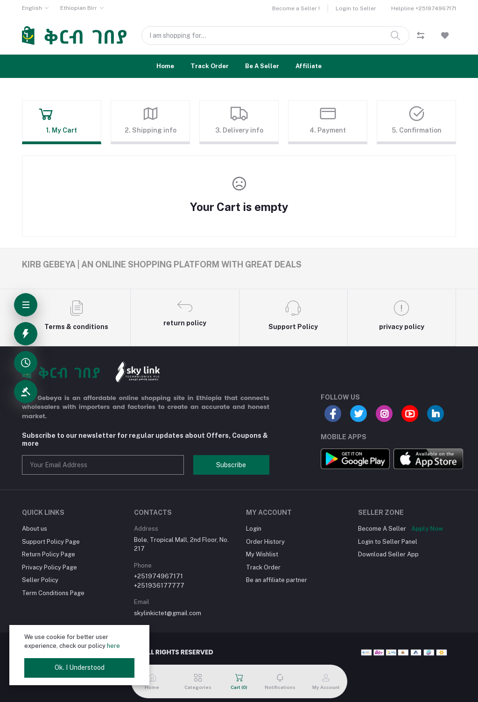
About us (34, 528)
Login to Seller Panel (387, 541)
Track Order (209, 66)
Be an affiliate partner (276, 579)
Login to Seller (356, 8)
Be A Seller (262, 66)
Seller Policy (40, 579)
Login (253, 528)
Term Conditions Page (53, 593)
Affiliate (308, 66)
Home (165, 66)
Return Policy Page (48, 554)
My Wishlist (262, 554)
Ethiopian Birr (78, 8)
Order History (265, 541)
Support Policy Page (51, 541)
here (113, 645)
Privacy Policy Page (49, 567)
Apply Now (427, 528)
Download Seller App (388, 554)
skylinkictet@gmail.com (167, 613)
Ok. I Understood (80, 667)
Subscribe (231, 465)
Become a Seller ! (296, 8)
